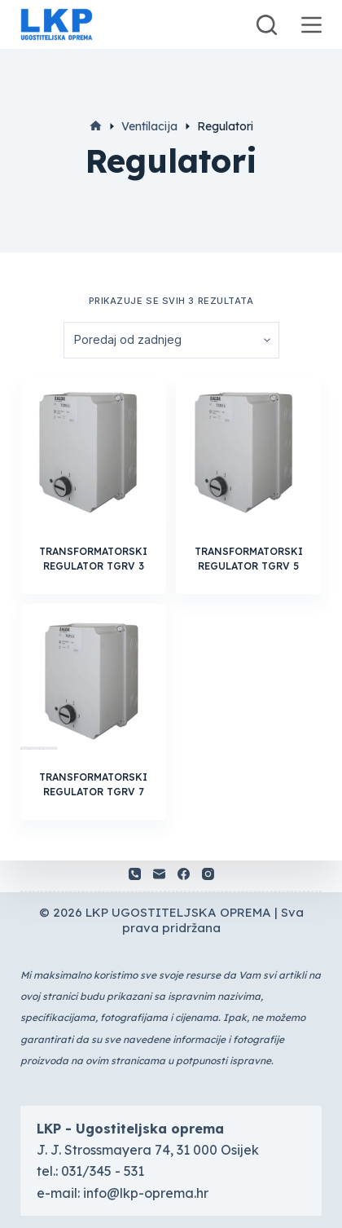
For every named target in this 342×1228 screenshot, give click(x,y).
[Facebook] (184, 874)
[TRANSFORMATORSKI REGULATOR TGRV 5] (249, 452)
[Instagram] (208, 874)
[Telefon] (135, 874)
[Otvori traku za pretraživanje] (266, 25)
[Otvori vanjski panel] (311, 25)
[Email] (159, 874)
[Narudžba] (171, 340)
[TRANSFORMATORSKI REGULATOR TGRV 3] (93, 452)
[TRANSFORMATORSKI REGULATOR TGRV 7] (93, 677)
